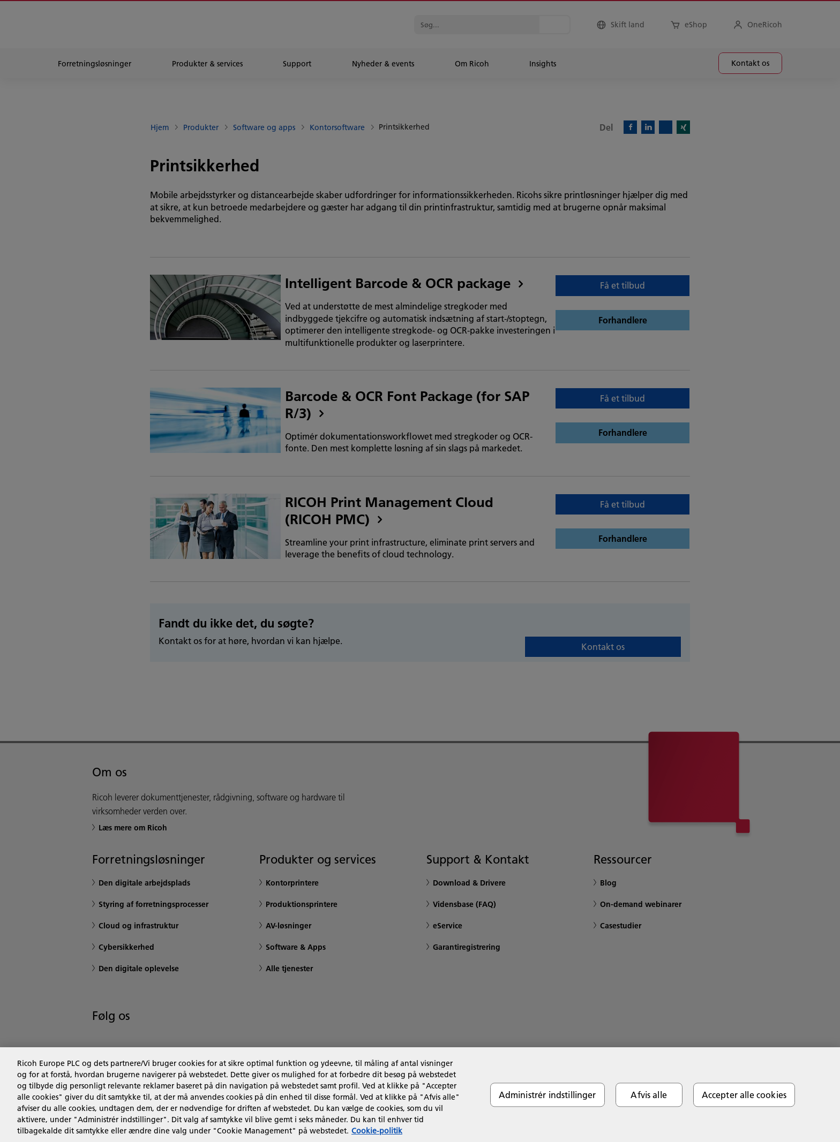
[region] (420, 1094)
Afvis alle (649, 1094)
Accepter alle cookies (744, 1094)
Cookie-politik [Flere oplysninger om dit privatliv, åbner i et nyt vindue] (376, 1131)
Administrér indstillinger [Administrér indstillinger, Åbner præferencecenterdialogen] (547, 1094)
